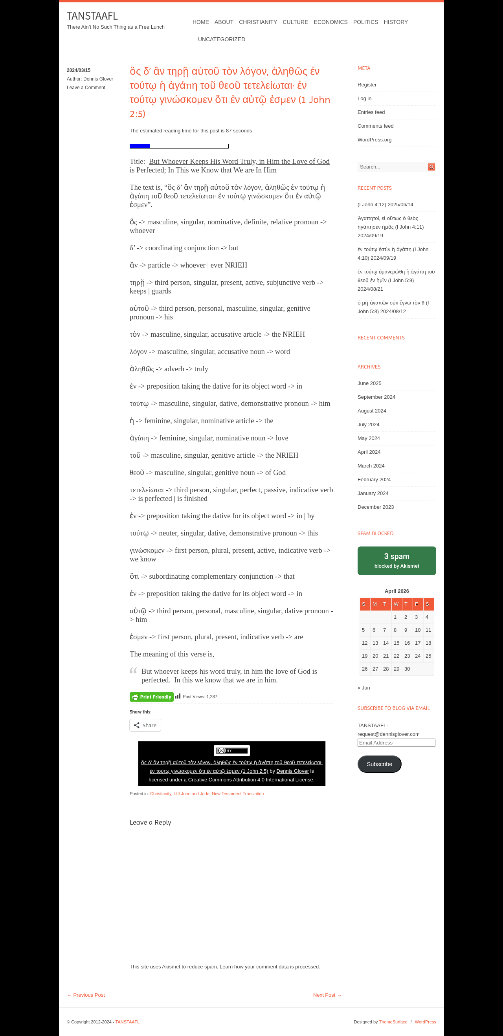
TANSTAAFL (92, 15)
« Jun (364, 688)
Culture (295, 22)
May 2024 (369, 438)
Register (367, 85)
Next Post (327, 995)
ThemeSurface (393, 1021)
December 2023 (376, 507)
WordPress (425, 1021)
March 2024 (371, 466)
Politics (365, 22)
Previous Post (86, 995)
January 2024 (373, 493)
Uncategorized (221, 39)
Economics (331, 22)
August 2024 (372, 411)
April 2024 (369, 452)
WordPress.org (374, 140)
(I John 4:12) (372, 204)
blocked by (396, 560)
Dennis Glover (98, 79)
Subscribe (379, 764)
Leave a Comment (86, 87)
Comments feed (376, 126)
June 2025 (370, 383)
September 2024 (376, 397)
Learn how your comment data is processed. (270, 967)
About (224, 22)
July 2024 (369, 424)
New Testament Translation (238, 793)
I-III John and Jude (191, 793)
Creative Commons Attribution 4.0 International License (250, 780)
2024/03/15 (78, 70)
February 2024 (374, 479)
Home (201, 22)
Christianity (258, 22)
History (396, 22)
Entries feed (371, 112)
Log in (364, 98)
